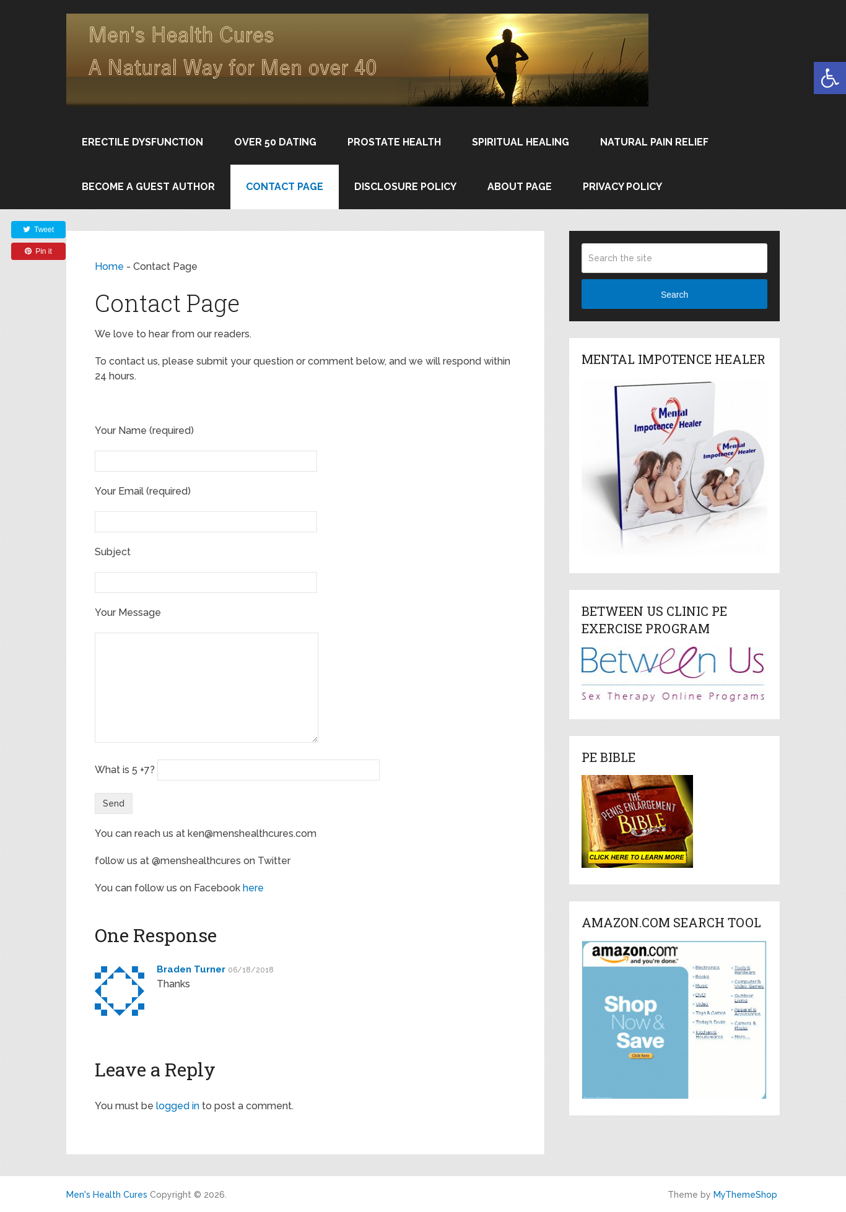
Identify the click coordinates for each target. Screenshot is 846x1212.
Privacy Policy (622, 187)
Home (109, 266)
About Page (519, 187)
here (253, 888)
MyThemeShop (745, 1195)
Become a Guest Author (148, 187)
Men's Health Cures (106, 1195)
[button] (830, 78)
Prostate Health (394, 142)
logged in (177, 1106)
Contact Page (284, 187)
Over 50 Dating (275, 142)
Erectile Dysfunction (142, 142)
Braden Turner (191, 969)
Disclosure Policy (405, 187)
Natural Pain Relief (654, 142)
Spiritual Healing (520, 142)
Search (674, 295)
